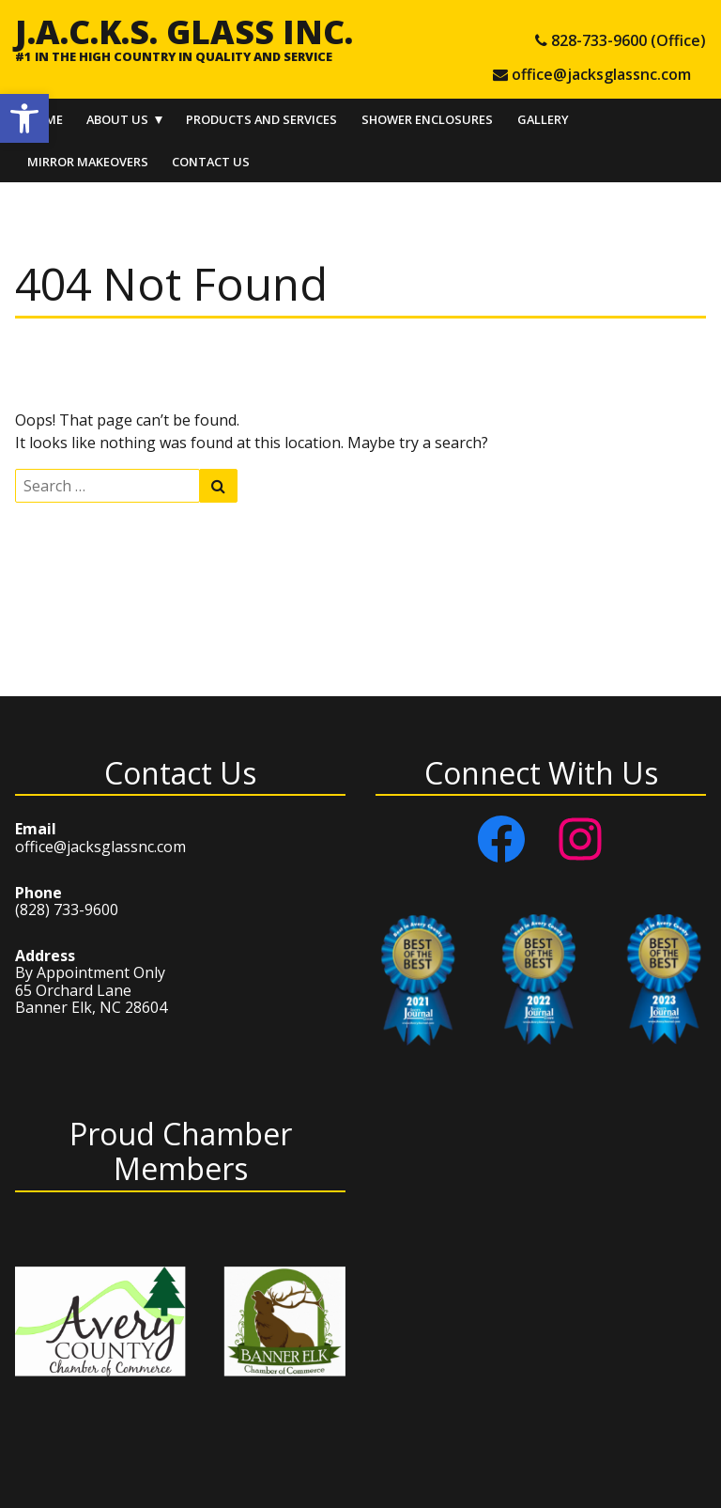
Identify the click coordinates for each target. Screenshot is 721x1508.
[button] (24, 118)
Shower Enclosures (427, 119)
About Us (117, 119)
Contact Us (211, 161)
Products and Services (261, 119)
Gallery (543, 119)
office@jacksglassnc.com (100, 846)
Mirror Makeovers (87, 161)
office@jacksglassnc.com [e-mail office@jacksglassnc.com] (601, 74)
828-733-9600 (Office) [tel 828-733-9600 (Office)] (628, 40)
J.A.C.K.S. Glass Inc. (184, 31)
